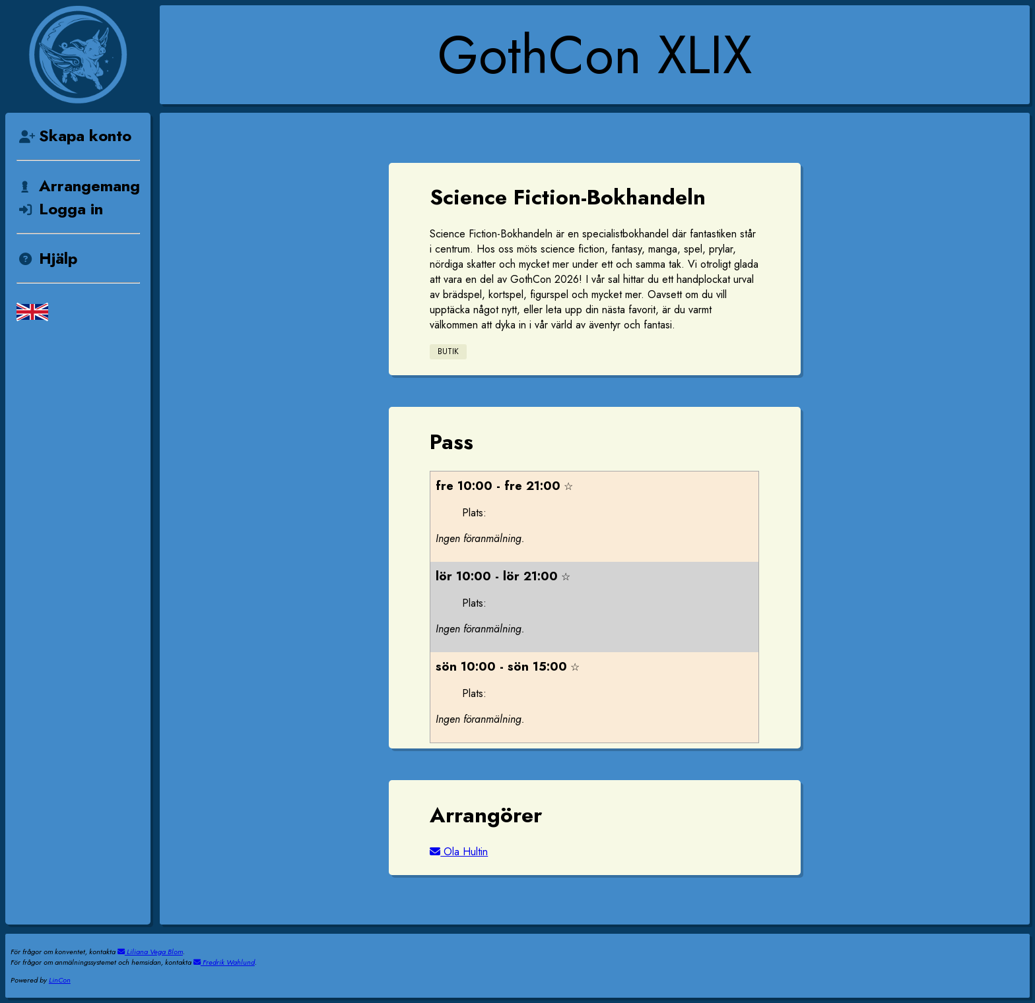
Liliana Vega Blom (150, 951)
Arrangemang (78, 185)
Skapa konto (74, 135)
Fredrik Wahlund (224, 962)
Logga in (60, 208)
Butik (448, 351)
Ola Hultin (459, 851)
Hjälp (47, 258)
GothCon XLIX (595, 54)
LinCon (60, 980)
